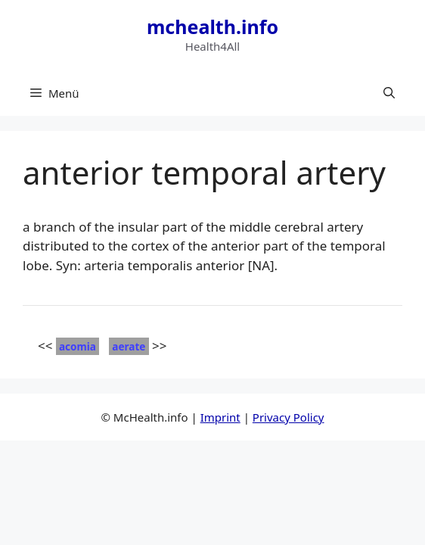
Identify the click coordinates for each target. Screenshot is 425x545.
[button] (389, 93)
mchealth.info (212, 26)
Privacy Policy (288, 417)
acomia (77, 346)
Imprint (220, 417)
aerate (128, 346)
